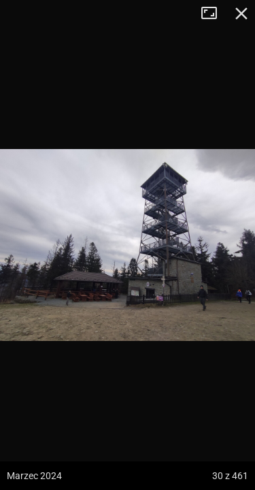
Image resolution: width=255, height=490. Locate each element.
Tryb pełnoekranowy (214, 13)
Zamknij (241, 13)
